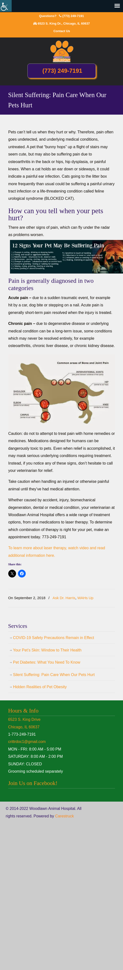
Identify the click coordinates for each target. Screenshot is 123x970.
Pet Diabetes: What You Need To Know (46, 662)
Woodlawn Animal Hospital (61, 51)
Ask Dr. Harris (64, 598)
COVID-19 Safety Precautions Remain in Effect (53, 638)
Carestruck (64, 816)
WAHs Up (85, 598)
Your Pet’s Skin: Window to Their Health (47, 650)
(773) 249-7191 (73, 16)
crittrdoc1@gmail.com (27, 742)
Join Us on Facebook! (32, 783)
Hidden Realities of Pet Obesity (40, 687)
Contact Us (61, 31)
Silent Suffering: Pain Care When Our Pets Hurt (54, 675)
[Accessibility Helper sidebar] (6, 6)
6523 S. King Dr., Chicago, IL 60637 (64, 23)
